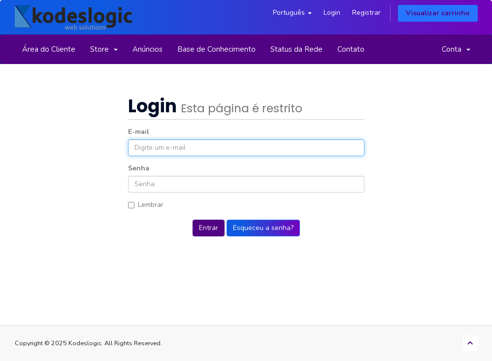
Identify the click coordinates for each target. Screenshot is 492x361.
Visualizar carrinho (438, 13)
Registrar (366, 12)
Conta (456, 49)
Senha (138, 168)
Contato (350, 49)
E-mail (138, 131)
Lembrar (146, 204)
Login (332, 12)
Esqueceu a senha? (263, 227)
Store (104, 49)
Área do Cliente (48, 49)
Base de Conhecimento (216, 49)
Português (292, 12)
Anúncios (147, 49)
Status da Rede (296, 49)
